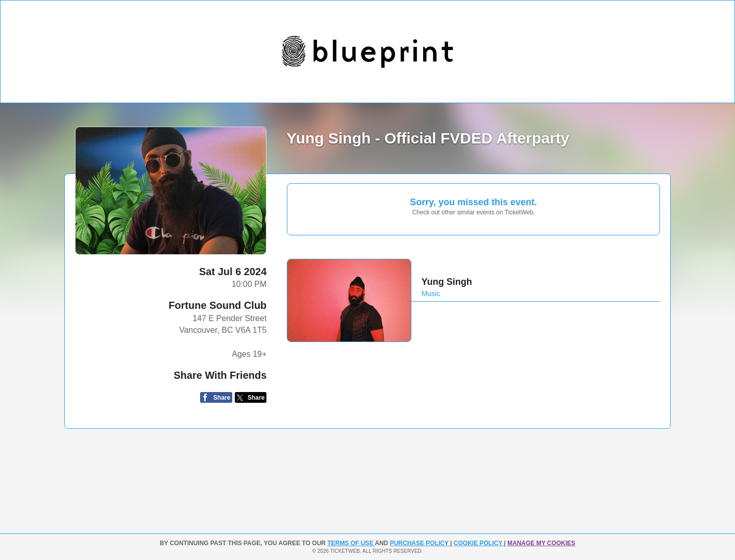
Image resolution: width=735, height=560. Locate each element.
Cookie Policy (479, 543)
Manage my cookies (541, 543)
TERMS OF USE (351, 543)
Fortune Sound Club (217, 305)
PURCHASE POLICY (420, 543)
